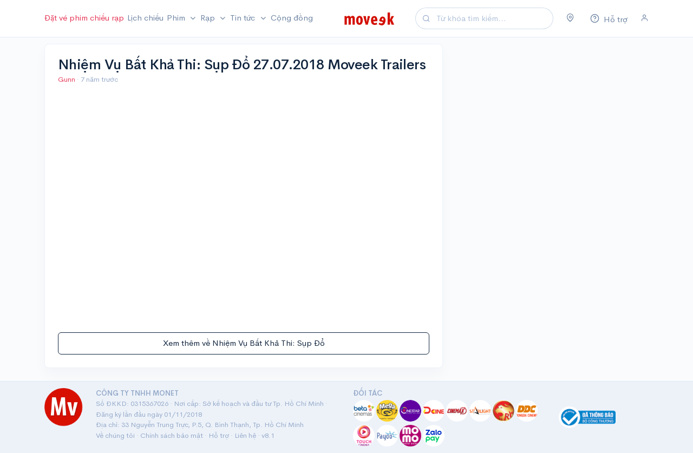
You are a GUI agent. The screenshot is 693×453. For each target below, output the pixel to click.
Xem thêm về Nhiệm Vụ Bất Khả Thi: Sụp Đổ (244, 343)
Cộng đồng (292, 17)
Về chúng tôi (115, 435)
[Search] (493, 19)
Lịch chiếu (145, 17)
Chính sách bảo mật (171, 435)
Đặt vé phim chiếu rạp (84, 17)
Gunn (67, 79)
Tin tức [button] (243, 17)
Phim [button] (177, 17)
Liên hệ (245, 435)
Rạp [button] (208, 17)
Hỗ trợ (218, 435)
